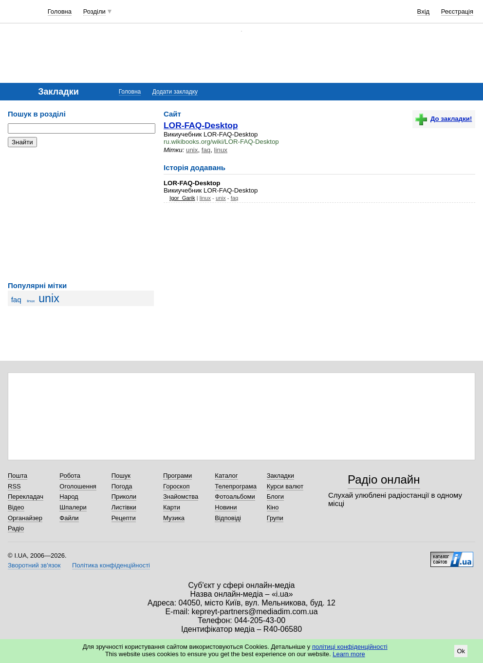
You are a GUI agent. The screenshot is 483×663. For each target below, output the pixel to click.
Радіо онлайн (384, 479)
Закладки (280, 475)
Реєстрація (457, 11)
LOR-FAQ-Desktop (201, 125)
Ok (461, 651)
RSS (14, 486)
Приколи (123, 496)
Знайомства (180, 496)
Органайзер (25, 518)
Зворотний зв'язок (34, 565)
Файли (68, 518)
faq (16, 299)
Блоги (275, 496)
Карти (171, 507)
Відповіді (228, 518)
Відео (16, 507)
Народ (68, 496)
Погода (121, 486)
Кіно (273, 507)
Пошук (120, 475)
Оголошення (77, 486)
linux (31, 301)
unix (48, 298)
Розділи (94, 11)
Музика (174, 518)
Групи (275, 518)
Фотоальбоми (235, 496)
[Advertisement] (81, 214)
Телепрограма (236, 486)
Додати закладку (175, 91)
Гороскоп (176, 486)
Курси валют (285, 486)
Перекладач (25, 496)
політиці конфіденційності (350, 646)
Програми (177, 475)
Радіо (16, 528)
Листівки (123, 507)
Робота (69, 475)
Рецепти (123, 518)
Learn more (349, 654)
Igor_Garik (182, 198)
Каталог (226, 475)
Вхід (423, 11)
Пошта (17, 475)
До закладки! (443, 118)
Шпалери (73, 507)
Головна (60, 11)
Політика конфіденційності (111, 565)
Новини (226, 507)
